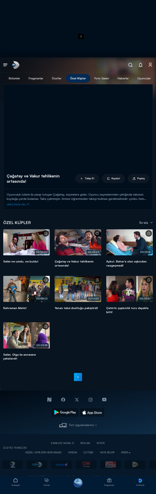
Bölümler (14, 78)
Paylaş (138, 178)
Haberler (123, 78)
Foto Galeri (101, 78)
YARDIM (72, 452)
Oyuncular (144, 78)
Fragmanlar (36, 78)
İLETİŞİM (88, 452)
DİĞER (124, 452)
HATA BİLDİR (107, 452)
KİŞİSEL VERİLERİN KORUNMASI (43, 452)
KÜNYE (101, 443)
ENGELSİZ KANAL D (62, 443)
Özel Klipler (78, 78)
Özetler (57, 78)
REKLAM (85, 443)
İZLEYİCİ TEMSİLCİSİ (15, 447)
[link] (15, 65)
